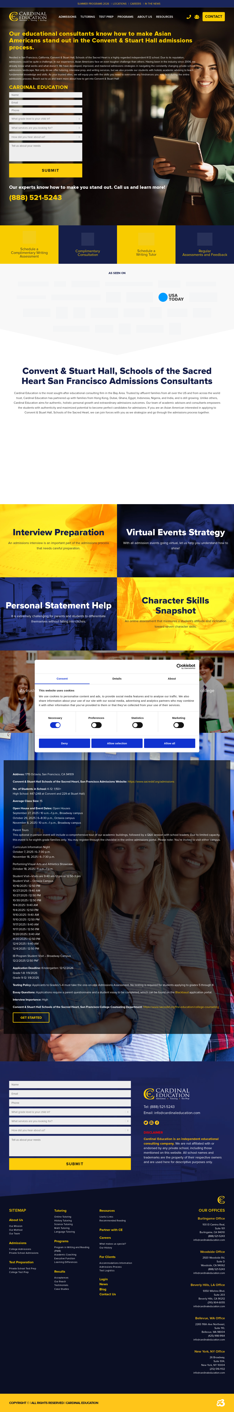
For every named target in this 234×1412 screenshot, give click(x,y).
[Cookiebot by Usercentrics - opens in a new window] (179, 666)
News (103, 1284)
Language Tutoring (64, 1231)
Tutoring (60, 1211)
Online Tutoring (62, 1216)
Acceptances (61, 1277)
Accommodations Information (115, 1263)
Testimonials (61, 1285)
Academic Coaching (65, 1254)
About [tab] (172, 678)
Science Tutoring (63, 1224)
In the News (152, 3)
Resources (107, 1211)
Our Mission (15, 1226)
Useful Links (106, 1216)
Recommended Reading (112, 1220)
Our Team (14, 1233)
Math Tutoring (62, 1228)
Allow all (169, 743)
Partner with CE (111, 1230)
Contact (213, 16)
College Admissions (20, 1249)
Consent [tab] (62, 678)
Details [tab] (117, 678)
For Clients (107, 1257)
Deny (64, 743)
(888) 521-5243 (162, 1107)
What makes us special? (112, 1243)
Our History (105, 1247)
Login (103, 1279)
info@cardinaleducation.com (177, 1113)
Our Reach (60, 1281)
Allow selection (117, 743)
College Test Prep (19, 1272)
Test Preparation (21, 1262)
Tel (188, 17)
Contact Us (107, 1294)
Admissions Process (110, 1266)
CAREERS (135, 3)
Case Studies (61, 1289)
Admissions (18, 1243)
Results (59, 1272)
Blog (102, 1289)
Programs (61, 1241)
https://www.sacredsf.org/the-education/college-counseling (181, 1007)
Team (196, 17)
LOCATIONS (120, 3)
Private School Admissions (24, 1253)
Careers (105, 1238)
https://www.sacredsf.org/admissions (151, 781)
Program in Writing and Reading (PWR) (71, 1249)
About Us (16, 1220)
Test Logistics (106, 1270)
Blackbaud (182, 992)
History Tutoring (63, 1220)
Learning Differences (65, 1262)
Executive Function (64, 1258)
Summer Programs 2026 (93, 3)
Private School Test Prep (22, 1268)
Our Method (15, 1230)
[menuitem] (67, 17)
